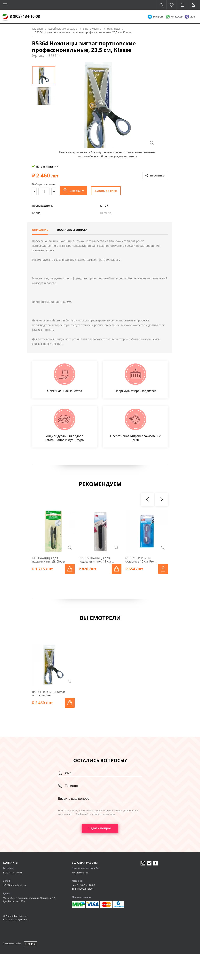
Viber (193, 16)
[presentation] (147, 499)
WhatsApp (177, 16)
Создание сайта (12, 943)
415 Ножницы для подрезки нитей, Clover (48, 559)
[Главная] (5, 17)
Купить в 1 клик (106, 191)
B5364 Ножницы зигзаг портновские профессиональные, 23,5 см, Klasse (50, 693)
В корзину (77, 191)
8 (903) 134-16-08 (25, 16)
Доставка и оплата (72, 230)
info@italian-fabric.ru (14, 885)
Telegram (158, 16)
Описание (40, 230)
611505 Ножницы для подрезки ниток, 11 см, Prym (95, 559)
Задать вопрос (100, 828)
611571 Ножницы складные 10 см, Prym (141, 559)
